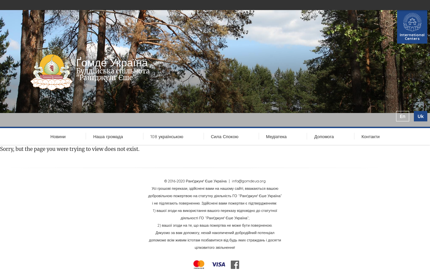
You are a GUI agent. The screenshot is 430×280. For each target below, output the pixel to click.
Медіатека (276, 136)
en (402, 116)
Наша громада (108, 136)
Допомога (324, 136)
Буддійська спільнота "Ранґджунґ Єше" (112, 74)
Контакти (370, 136)
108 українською (166, 136)
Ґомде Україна (112, 62)
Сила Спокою (225, 136)
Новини (58, 136)
